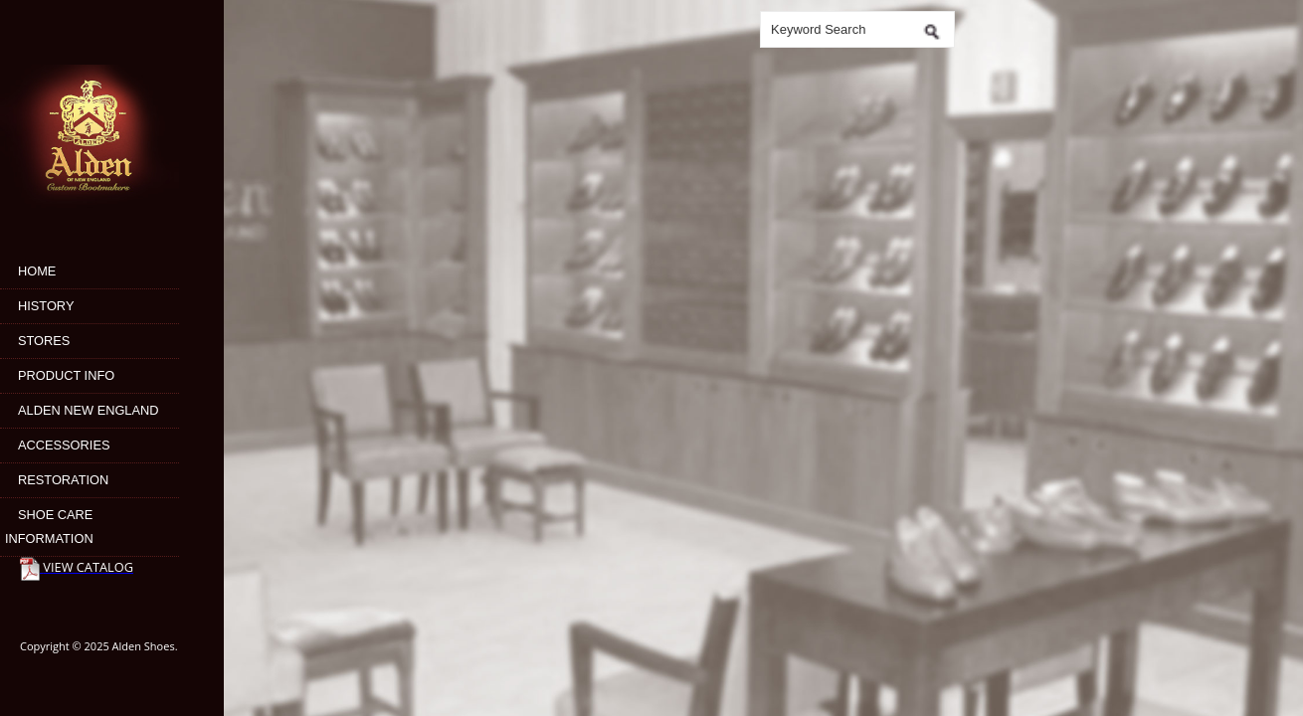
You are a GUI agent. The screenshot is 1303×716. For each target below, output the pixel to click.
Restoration (63, 479)
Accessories (63, 445)
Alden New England (88, 410)
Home (37, 271)
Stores (44, 340)
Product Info (66, 375)
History (46, 305)
